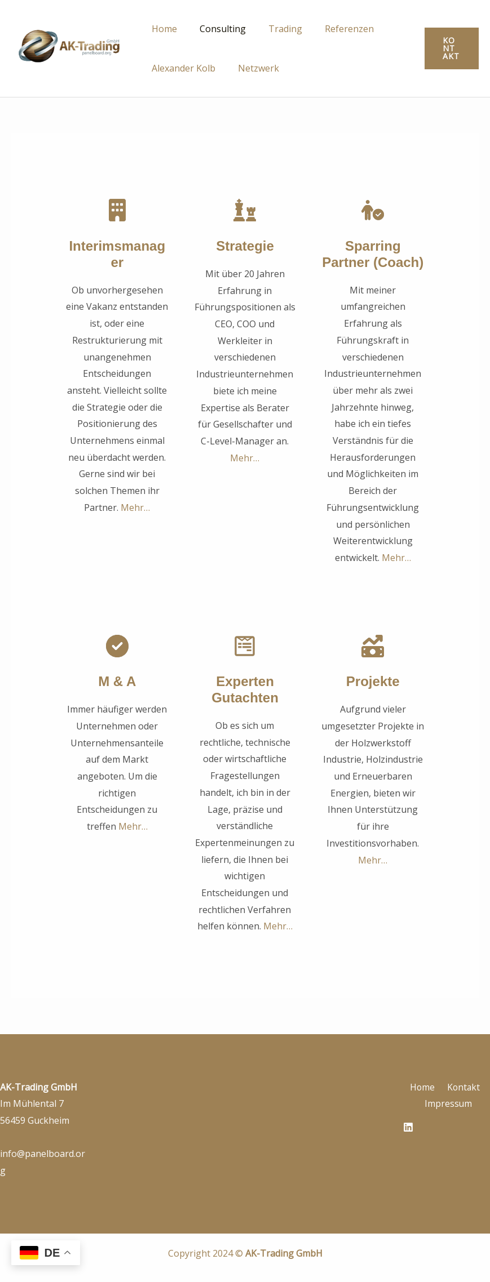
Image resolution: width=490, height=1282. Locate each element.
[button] (450, 48)
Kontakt (462, 1087)
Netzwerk (251, 68)
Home (162, 29)
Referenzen (333, 29)
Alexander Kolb (181, 68)
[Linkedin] (408, 1127)
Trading (274, 29)
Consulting (216, 29)
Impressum (449, 1103)
